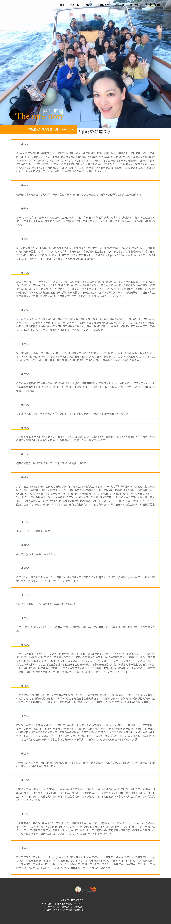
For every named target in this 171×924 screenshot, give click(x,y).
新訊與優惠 (103, 5)
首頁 (62, 5)
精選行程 (74, 5)
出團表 (88, 5)
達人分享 (119, 5)
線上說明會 (136, 5)
